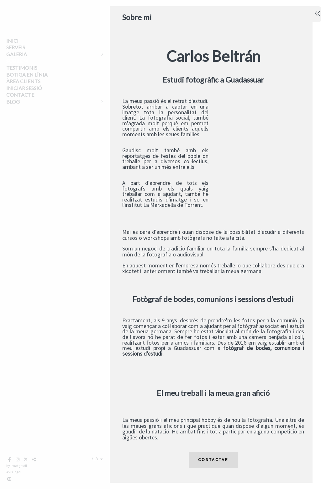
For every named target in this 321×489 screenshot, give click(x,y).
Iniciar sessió (24, 88)
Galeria (16, 54)
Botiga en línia (27, 75)
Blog (13, 102)
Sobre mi (18, 61)
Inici (12, 41)
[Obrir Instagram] (17, 459)
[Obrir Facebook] (9, 459)
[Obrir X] (26, 459)
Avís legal (13, 472)
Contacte (20, 95)
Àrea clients (23, 81)
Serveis (15, 47)
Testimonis (21, 68)
